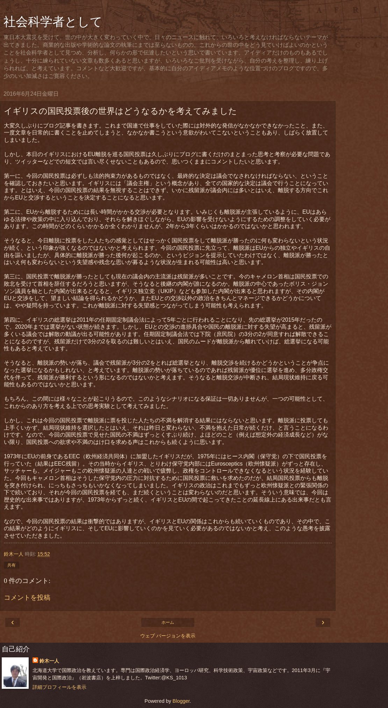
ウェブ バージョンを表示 (167, 635)
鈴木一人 (49, 661)
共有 (11, 565)
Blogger (181, 701)
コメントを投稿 (27, 597)
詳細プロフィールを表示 (59, 687)
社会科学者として (52, 21)
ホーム (167, 622)
